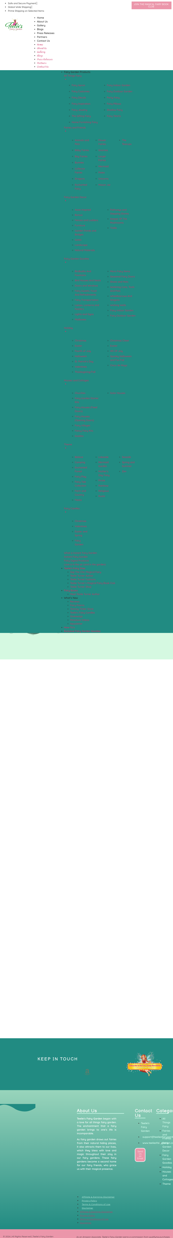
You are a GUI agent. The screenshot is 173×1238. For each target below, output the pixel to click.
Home (40, 17)
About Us (42, 21)
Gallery (41, 25)
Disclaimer (87, 1208)
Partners (42, 36)
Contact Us (43, 40)
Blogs (40, 29)
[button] (89, 72)
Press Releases (45, 33)
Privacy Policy (89, 1200)
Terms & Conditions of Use (96, 1204)
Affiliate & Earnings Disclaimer (98, 1197)
